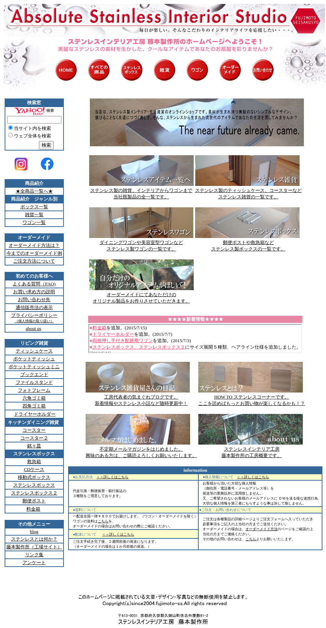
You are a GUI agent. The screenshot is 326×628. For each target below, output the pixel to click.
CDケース (34, 469)
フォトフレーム (34, 390)
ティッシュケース (34, 351)
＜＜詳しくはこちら (112, 477)
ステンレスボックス (34, 485)
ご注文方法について (34, 261)
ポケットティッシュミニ (34, 366)
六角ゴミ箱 (34, 398)
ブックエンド (34, 374)
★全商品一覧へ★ (34, 191)
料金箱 (33, 509)
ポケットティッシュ (34, 358)
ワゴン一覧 (34, 222)
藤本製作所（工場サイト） (34, 547)
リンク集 (34, 554)
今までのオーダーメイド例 (34, 253)
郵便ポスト (34, 500)
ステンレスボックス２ (34, 493)
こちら (103, 521)
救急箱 (34, 461)
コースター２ (34, 438)
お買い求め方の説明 (34, 291)
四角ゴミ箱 (34, 406)
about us (33, 328)
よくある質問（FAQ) (33, 284)
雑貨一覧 (34, 214)
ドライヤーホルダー (35, 414)
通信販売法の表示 (34, 307)
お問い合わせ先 (34, 299)
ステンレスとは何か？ (34, 539)
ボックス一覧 (34, 206)
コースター (34, 430)
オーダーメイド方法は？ (34, 245)
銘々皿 (34, 446)
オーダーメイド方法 (261, 529)
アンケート (34, 562)
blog (34, 531)
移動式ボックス (34, 477)
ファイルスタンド (34, 382)
